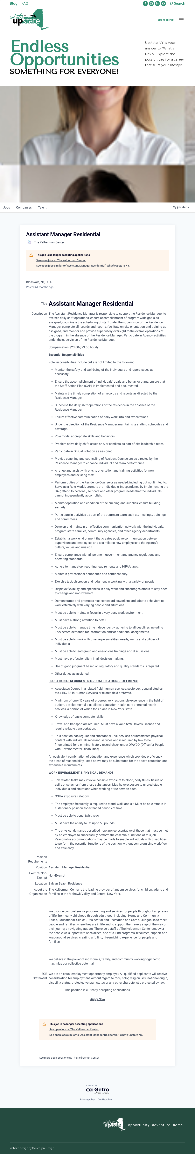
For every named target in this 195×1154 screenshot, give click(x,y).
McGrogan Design (43, 1148)
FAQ (24, 3)
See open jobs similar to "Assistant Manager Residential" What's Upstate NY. (83, 265)
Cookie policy (105, 1099)
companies (24, 207)
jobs (6, 207)
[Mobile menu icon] (181, 20)
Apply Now (97, 999)
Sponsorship (166, 19)
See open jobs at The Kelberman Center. (61, 260)
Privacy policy (87, 1099)
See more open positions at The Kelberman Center (69, 1057)
